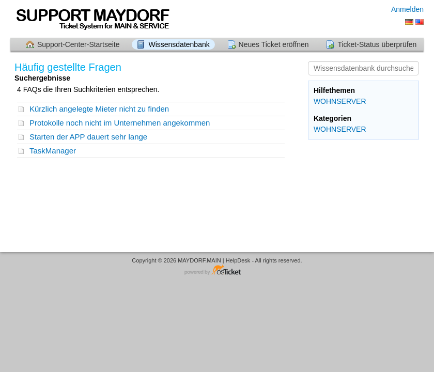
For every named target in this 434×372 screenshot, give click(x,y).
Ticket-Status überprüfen (376, 44)
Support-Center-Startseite (78, 44)
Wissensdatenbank (178, 44)
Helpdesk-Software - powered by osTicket (217, 270)
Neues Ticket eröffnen (274, 44)
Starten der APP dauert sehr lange (88, 136)
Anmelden (407, 9)
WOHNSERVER (340, 101)
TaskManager (52, 150)
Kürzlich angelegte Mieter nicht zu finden (99, 108)
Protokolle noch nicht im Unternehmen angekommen (119, 122)
